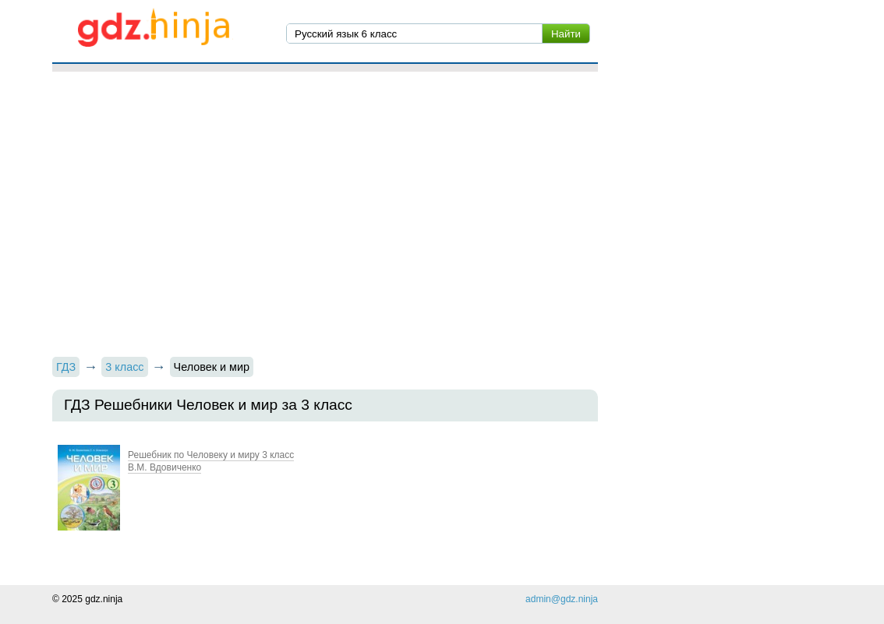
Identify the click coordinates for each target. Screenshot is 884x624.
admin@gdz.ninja (561, 599)
